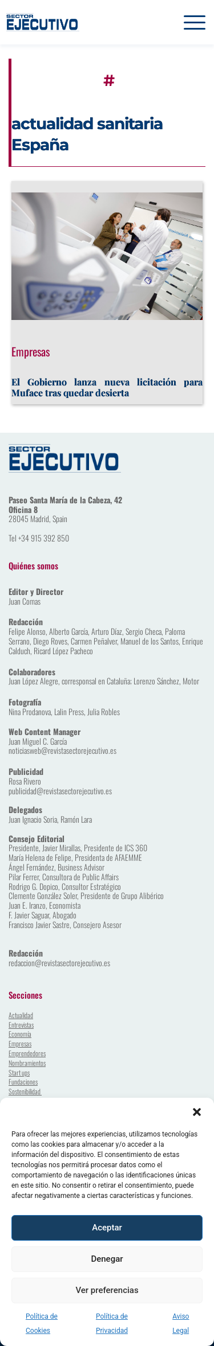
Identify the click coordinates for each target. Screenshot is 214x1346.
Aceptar (107, 1227)
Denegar (107, 1259)
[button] (197, 1112)
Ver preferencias (106, 1290)
